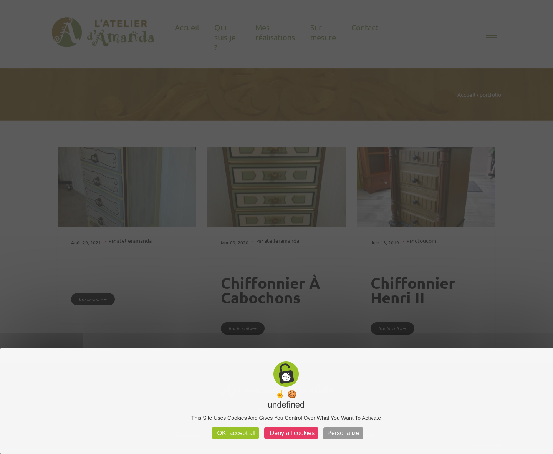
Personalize (343, 433)
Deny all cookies (291, 433)
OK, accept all (235, 433)
